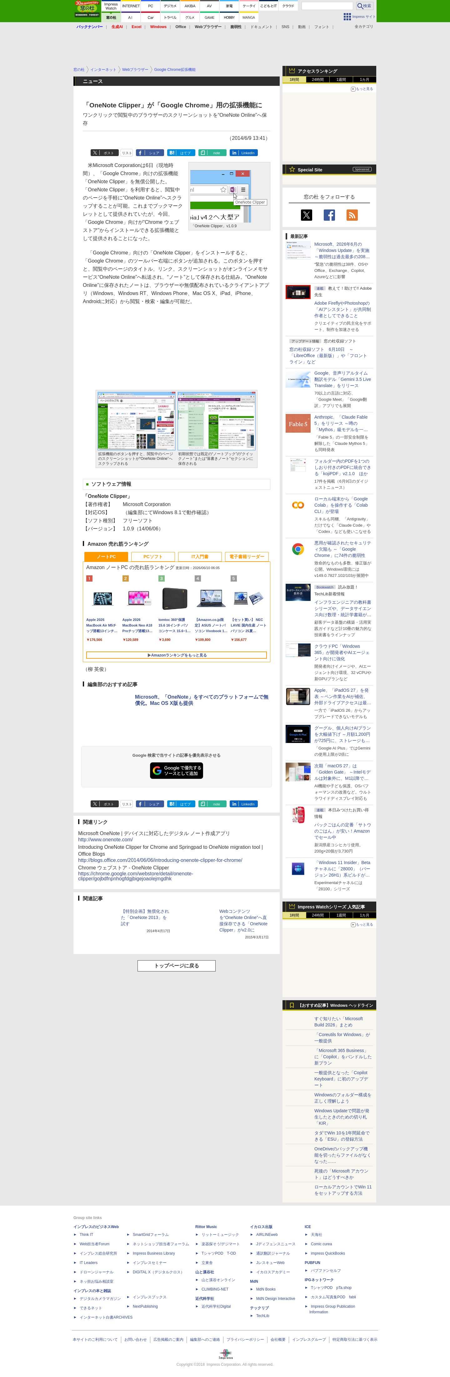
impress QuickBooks (328, 1253)
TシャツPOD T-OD (219, 1253)
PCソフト (152, 556)
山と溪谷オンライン (218, 1280)
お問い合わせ (135, 1339)
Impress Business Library (154, 1253)
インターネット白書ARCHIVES (106, 1317)
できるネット (91, 1308)
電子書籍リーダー (246, 556)
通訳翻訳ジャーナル (273, 1253)
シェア (154, 153)
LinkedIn (248, 153)
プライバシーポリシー (245, 1339)
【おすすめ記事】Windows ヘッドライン (335, 1005)
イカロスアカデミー (273, 1272)
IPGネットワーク (319, 1280)
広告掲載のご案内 (168, 1339)
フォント (321, 27)
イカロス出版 (261, 1227)
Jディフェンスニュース (276, 1244)
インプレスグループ (309, 1339)
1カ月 (365, 79)
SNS (285, 27)
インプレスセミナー (150, 1263)
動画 (302, 27)
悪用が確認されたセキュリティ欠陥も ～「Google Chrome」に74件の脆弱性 (342, 549)
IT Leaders (89, 1263)
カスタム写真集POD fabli (333, 1297)
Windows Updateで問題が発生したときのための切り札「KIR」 (341, 1117)
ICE (308, 1227)
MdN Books (266, 1289)
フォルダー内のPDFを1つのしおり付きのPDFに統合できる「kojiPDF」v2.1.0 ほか (342, 467)
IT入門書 (200, 556)
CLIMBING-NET (215, 1289)
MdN (254, 1281)
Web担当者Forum (94, 1244)
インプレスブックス (150, 1297)
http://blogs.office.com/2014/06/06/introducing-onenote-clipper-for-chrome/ (160, 860)
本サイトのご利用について (95, 1339)
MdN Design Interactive (275, 1298)
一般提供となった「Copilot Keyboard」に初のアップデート (341, 1079)
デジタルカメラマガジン (100, 1298)
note (216, 153)
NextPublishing (145, 1306)
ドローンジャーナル (96, 1272)
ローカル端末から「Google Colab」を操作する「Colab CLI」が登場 (341, 505)
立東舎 (207, 1263)
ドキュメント (261, 27)
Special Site (310, 169)
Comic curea (321, 1244)
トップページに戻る (176, 965)
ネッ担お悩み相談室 (96, 1281)
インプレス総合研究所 (98, 1253)
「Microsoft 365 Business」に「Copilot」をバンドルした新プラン (343, 1056)
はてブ (185, 153)
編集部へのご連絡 (205, 1339)
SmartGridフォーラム (151, 1234)
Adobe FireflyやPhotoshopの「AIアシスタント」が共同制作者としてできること (342, 309)
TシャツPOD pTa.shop (331, 1288)
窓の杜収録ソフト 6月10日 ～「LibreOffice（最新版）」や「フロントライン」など (328, 355)
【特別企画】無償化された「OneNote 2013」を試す (145, 917)
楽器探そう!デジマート (221, 1244)
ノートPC (106, 556)
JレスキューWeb (270, 1263)
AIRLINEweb (267, 1234)
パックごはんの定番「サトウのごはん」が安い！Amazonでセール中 (342, 831)
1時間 (294, 79)
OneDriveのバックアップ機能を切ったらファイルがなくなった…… (342, 1155)
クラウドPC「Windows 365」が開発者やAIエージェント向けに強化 (342, 652)
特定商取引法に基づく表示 (355, 1339)
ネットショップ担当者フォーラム (161, 1244)
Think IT (86, 1234)
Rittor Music (206, 1227)
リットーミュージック (220, 1234)
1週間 (341, 79)
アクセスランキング (317, 71)
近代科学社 (204, 1298)
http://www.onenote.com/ (105, 839)
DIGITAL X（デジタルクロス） (158, 1272)
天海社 (316, 1234)
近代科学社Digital (216, 1306)
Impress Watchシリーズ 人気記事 (331, 906)
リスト (127, 153)
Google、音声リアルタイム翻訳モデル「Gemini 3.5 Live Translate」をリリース (342, 379)
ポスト (109, 153)
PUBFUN (312, 1263)
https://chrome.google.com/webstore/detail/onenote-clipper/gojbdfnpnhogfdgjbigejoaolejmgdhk (135, 876)
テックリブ (259, 1308)
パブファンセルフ (326, 1270)
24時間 (317, 79)
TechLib (262, 1316)
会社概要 (278, 1339)
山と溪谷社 (204, 1272)
